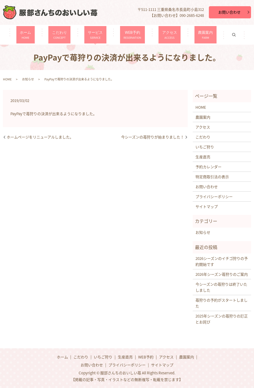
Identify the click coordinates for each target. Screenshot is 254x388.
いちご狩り (204, 147)
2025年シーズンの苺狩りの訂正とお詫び (221, 319)
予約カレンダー (208, 167)
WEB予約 (130, 35)
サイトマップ (206, 206)
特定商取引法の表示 (212, 176)
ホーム (39, 35)
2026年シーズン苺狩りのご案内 (221, 274)
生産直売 (202, 157)
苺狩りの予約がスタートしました (221, 303)
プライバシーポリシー (214, 196)
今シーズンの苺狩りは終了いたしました (221, 287)
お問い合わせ (229, 12)
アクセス (160, 35)
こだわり (68, 35)
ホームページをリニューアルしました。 (40, 137)
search (217, 34)
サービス (98, 35)
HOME (7, 79)
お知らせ (28, 79)
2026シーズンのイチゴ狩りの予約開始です (221, 261)
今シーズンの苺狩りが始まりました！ (152, 137)
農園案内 (191, 35)
